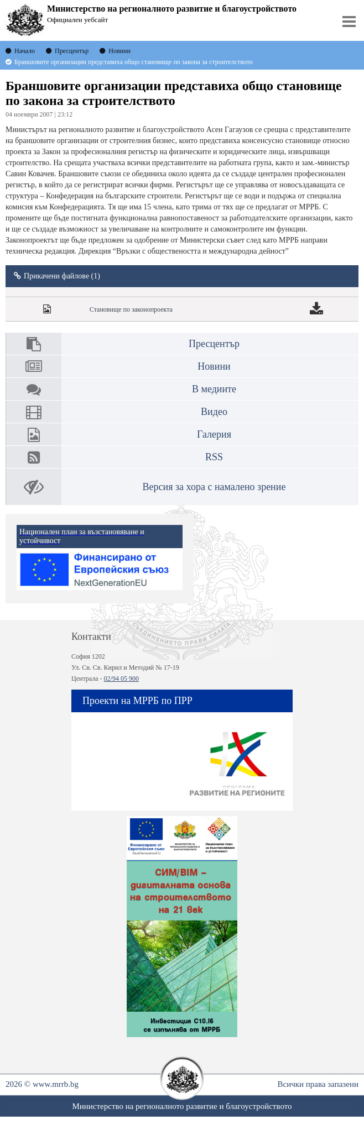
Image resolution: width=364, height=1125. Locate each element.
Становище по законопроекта (131, 309)
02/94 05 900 (121, 678)
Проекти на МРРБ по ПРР (137, 700)
